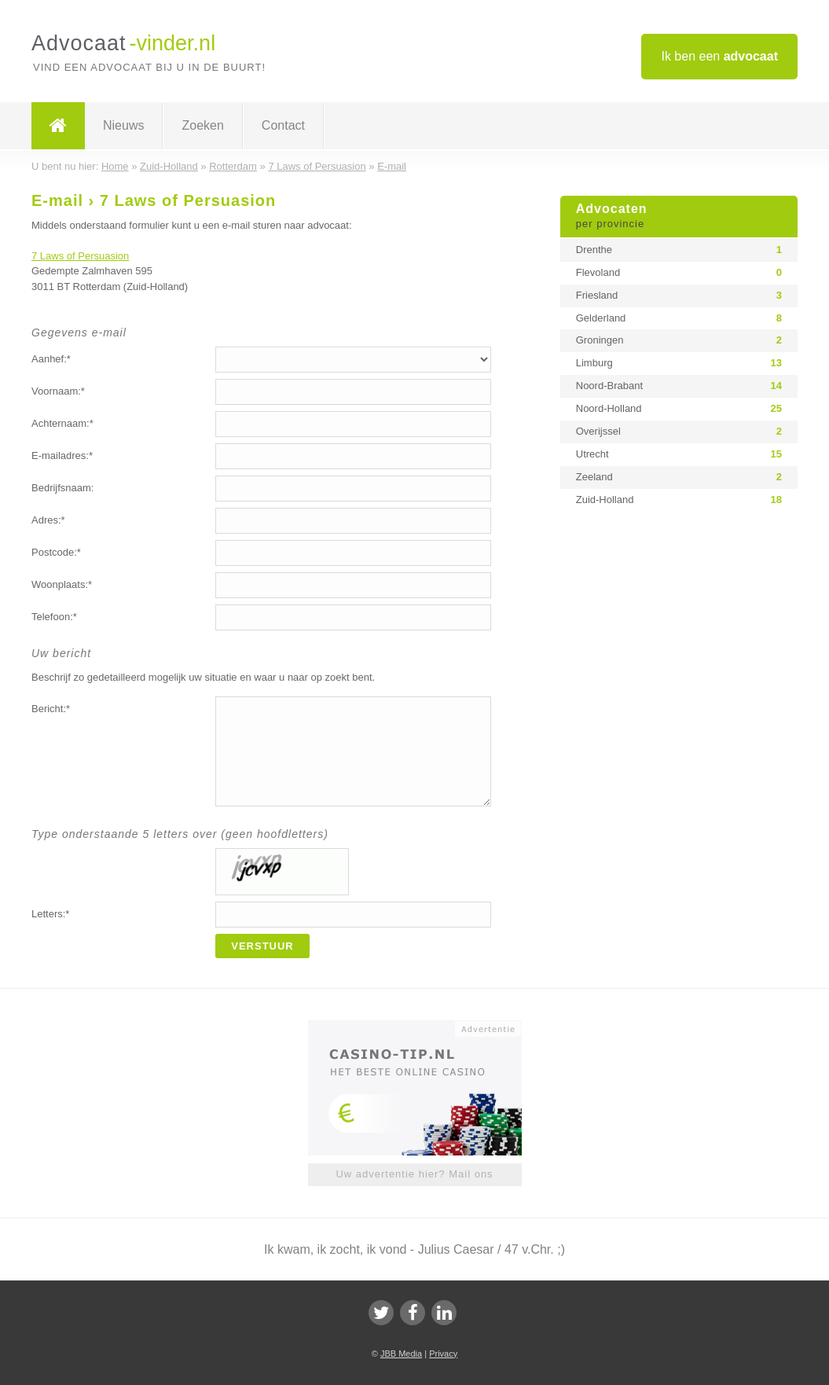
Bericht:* (50, 709)
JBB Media (401, 1353)
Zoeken (202, 125)
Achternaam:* (62, 423)
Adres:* (48, 520)
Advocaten (679, 217)
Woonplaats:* (61, 584)
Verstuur (262, 946)
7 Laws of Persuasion (80, 256)
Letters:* (50, 914)
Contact (283, 125)
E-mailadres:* (62, 455)
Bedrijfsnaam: (62, 488)
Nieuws (123, 125)
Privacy (443, 1353)
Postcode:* (56, 552)
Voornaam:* (58, 391)
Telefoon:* (54, 617)
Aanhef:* (51, 359)
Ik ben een (719, 56)
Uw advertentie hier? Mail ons (414, 1174)
